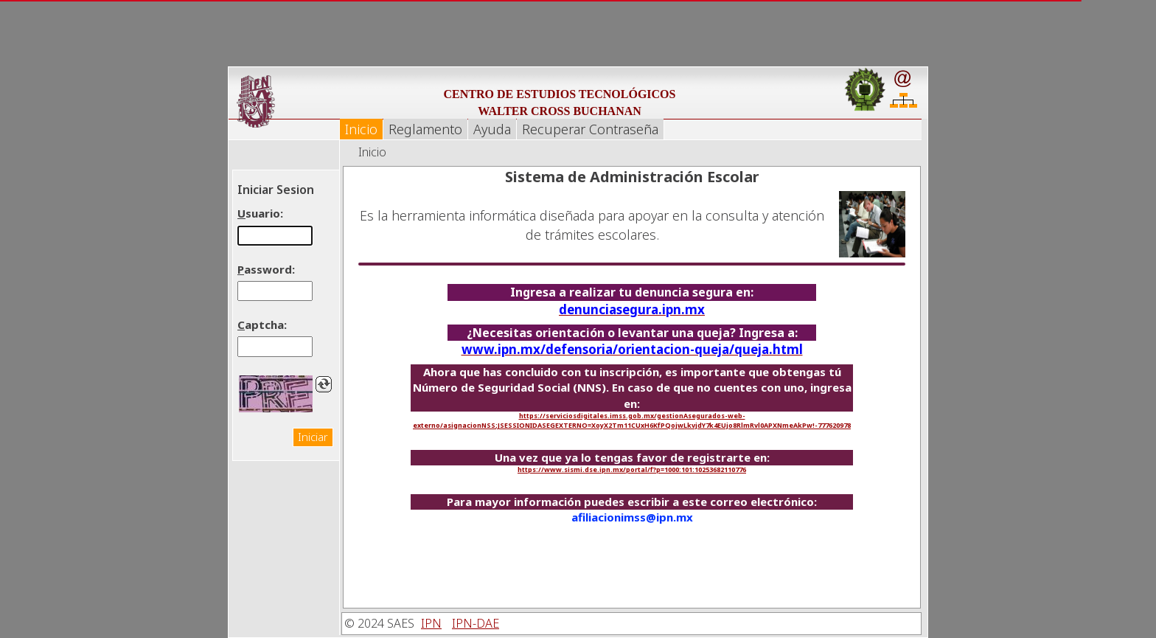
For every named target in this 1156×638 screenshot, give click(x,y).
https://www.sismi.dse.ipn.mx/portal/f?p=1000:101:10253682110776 (632, 469)
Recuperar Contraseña (590, 129)
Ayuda (492, 129)
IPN (431, 623)
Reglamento (425, 129)
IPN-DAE (475, 623)
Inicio (361, 129)
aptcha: (262, 324)
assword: (266, 269)
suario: (260, 213)
